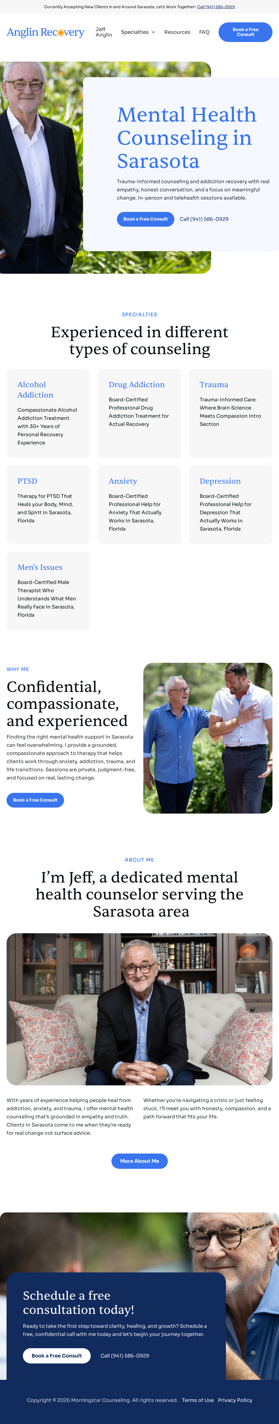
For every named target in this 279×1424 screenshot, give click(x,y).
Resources (177, 32)
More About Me (139, 1161)
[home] (46, 32)
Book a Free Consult (246, 32)
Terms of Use (198, 1400)
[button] (138, 32)
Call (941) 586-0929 (216, 6)
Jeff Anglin (104, 32)
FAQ (204, 32)
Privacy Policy (235, 1400)
